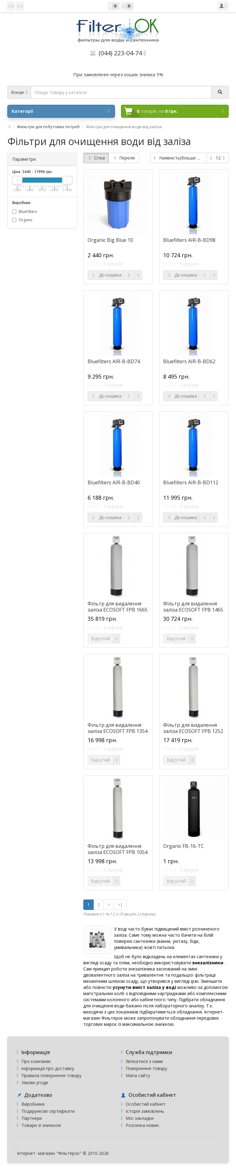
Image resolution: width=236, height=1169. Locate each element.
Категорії (60, 111)
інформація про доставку (48, 1068)
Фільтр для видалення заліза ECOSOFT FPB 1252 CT (193, 731)
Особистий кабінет (146, 1104)
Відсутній (100, 638)
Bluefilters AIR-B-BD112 (190, 482)
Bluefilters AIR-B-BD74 (114, 361)
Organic (22, 219)
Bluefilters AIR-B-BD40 (114, 482)
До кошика (106, 275)
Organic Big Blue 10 (110, 240)
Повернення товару (146, 1068)
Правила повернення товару (51, 1075)
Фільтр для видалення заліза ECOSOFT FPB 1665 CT (118, 609)
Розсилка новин (142, 1125)
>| (120, 904)
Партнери (32, 1118)
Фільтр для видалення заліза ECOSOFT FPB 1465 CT (193, 609)
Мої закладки (140, 1118)
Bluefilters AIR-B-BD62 (189, 361)
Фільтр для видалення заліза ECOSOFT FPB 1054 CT (118, 852)
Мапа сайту (138, 1075)
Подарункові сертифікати (48, 1111)
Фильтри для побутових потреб (48, 126)
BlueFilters (24, 211)
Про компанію (36, 1061)
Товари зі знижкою (41, 1125)
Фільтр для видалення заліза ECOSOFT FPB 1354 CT (118, 731)
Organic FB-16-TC (183, 846)
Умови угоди (35, 1082)
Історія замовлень (145, 1111)
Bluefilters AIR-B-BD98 (189, 240)
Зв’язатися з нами (144, 1061)
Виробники (33, 1104)
